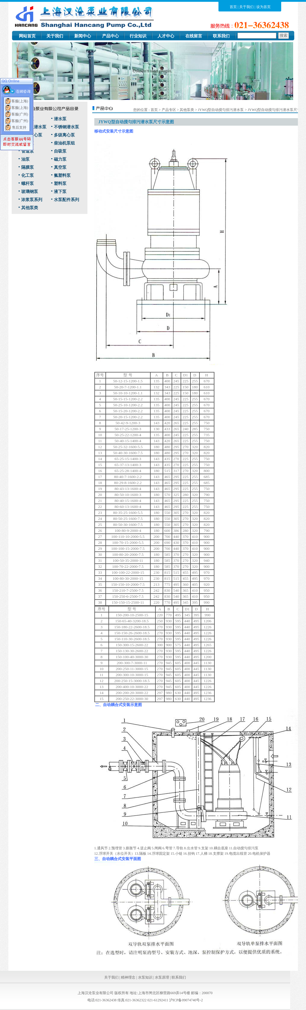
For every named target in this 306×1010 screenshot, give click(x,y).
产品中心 (110, 36)
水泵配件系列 (66, 199)
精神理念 (128, 977)
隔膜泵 (27, 167)
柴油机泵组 (64, 143)
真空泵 (60, 167)
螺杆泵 (27, 183)
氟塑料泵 (62, 175)
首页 (233, 7)
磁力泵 (60, 159)
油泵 (25, 159)
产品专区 (169, 110)
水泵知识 (145, 977)
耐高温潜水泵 (33, 127)
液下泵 (60, 191)
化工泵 (27, 175)
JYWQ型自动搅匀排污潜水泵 (221, 110)
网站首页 (27, 36)
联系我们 (221, 36)
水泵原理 (162, 977)
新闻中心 (82, 36)
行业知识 (138, 36)
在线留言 (193, 36)
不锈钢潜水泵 (66, 127)
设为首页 (263, 7)
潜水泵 (60, 119)
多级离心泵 (64, 135)
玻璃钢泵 (29, 191)
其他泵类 (29, 208)
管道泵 (27, 151)
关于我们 (246, 7)
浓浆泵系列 (31, 199)
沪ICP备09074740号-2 (186, 1000)
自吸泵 (60, 151)
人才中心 (165, 36)
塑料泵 (60, 183)
